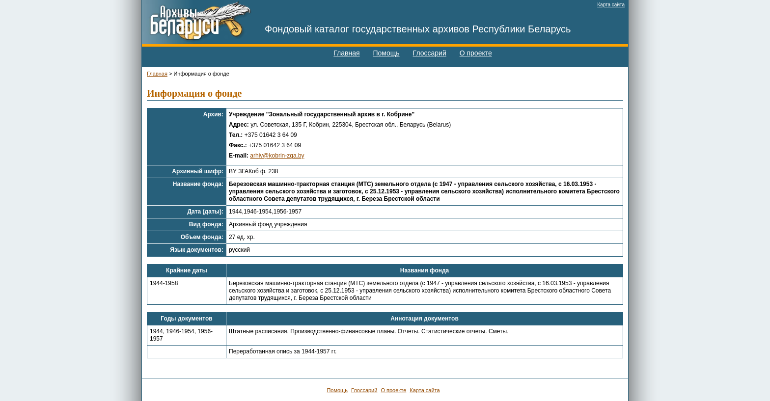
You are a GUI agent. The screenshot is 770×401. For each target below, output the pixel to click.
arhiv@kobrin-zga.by (277, 155)
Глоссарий (429, 53)
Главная (346, 53)
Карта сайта (611, 4)
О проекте (476, 53)
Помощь (386, 53)
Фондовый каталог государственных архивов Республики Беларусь (418, 29)
